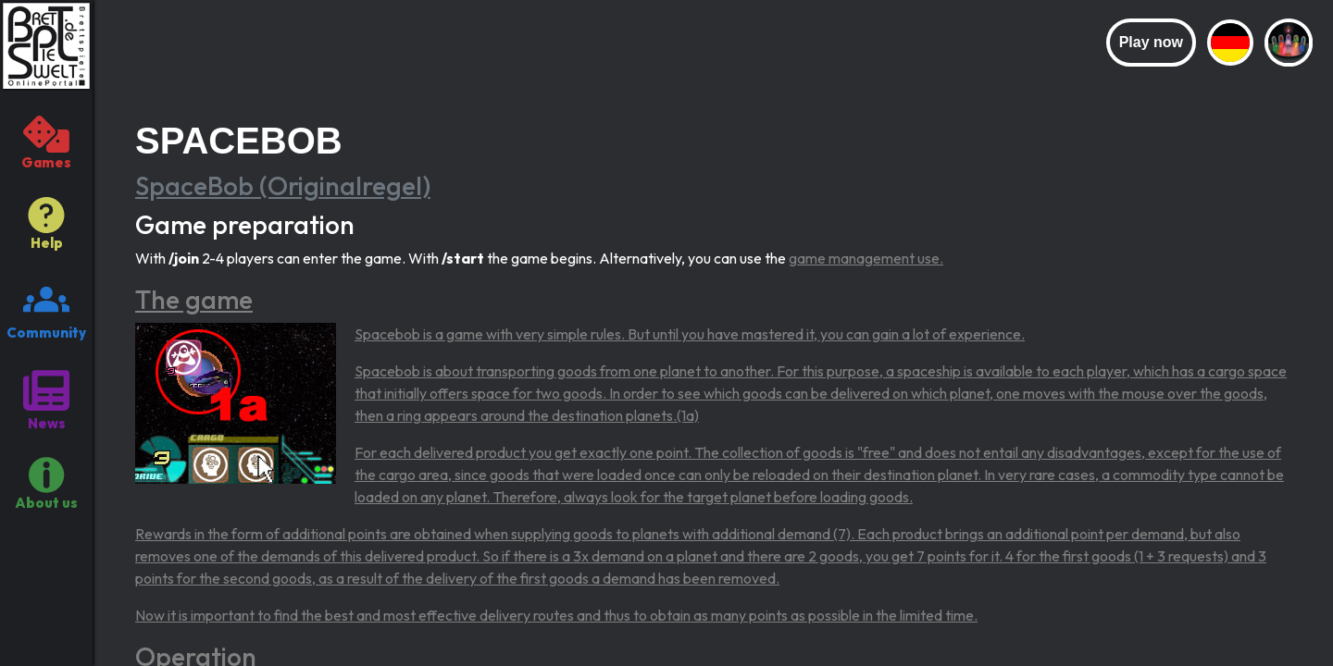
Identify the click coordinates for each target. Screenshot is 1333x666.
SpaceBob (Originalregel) (282, 185)
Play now (1151, 42)
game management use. (866, 258)
